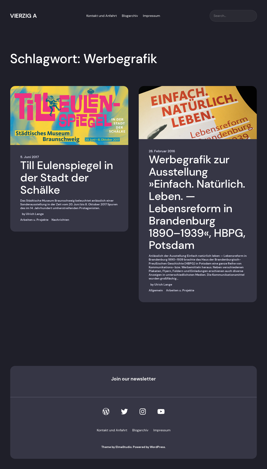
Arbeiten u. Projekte (34, 220)
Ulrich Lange (35, 214)
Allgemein (156, 290)
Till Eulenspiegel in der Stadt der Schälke (66, 177)
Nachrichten (60, 220)
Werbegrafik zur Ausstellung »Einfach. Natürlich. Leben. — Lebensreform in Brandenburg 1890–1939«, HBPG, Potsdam (197, 202)
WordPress (157, 447)
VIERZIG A (23, 16)
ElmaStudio (124, 447)
